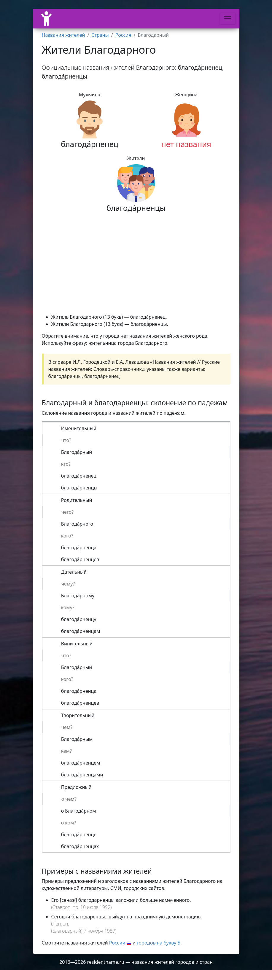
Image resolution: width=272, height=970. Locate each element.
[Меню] (227, 19)
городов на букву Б (158, 942)
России (117, 942)
